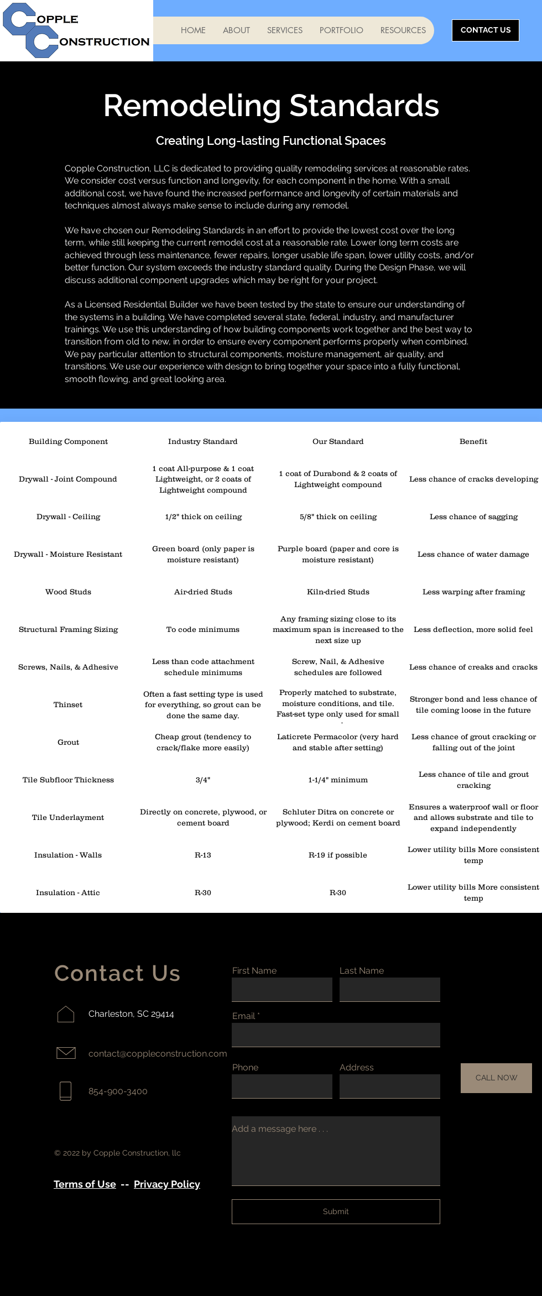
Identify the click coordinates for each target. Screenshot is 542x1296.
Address (357, 1067)
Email (243, 1016)
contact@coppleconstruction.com (157, 1053)
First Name (254, 970)
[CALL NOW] (496, 1078)
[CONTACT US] (485, 30)
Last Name (362, 970)
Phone (245, 1067)
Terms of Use (85, 1184)
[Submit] (336, 1211)
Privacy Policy (167, 1184)
